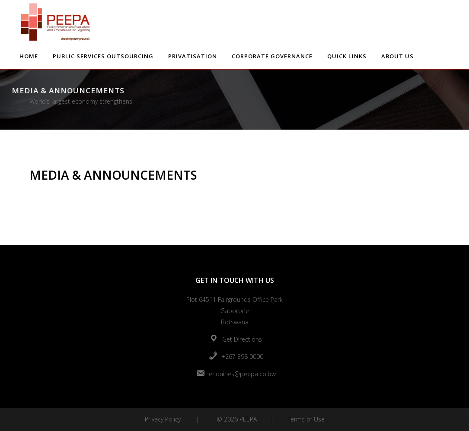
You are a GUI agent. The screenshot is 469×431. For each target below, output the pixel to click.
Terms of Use (306, 419)
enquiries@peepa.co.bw (242, 374)
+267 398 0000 (242, 356)
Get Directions (242, 339)
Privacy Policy (163, 419)
